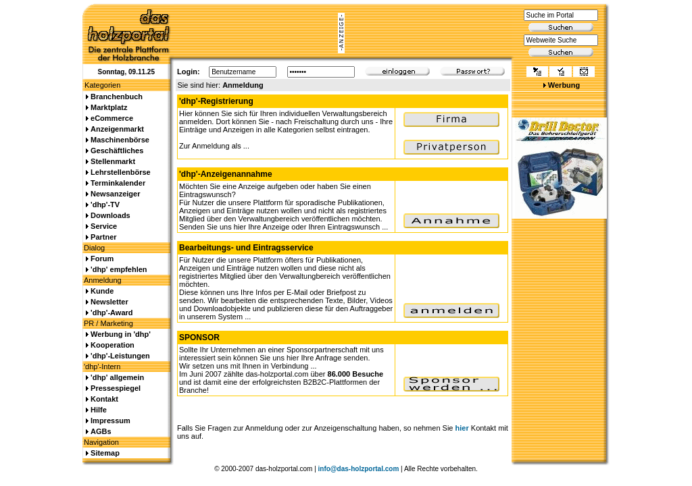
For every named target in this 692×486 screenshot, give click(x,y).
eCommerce (112, 118)
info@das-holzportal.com (358, 469)
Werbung (564, 85)
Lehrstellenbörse (121, 172)
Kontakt (104, 399)
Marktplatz (109, 107)
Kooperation (112, 345)
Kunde (102, 291)
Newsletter (109, 302)
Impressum (110, 420)
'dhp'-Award (111, 312)
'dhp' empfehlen (119, 269)
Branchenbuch (117, 96)
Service (104, 226)
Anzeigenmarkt (117, 129)
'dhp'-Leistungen (120, 356)
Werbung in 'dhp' (121, 334)
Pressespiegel (116, 388)
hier (462, 428)
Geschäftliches (117, 150)
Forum (102, 258)
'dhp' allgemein (117, 377)
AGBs (101, 431)
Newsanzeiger (115, 194)
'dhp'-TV (105, 204)
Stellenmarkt (113, 161)
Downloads (110, 215)
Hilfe (99, 410)
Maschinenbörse (120, 140)
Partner (104, 237)
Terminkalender (118, 183)
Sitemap (105, 453)
